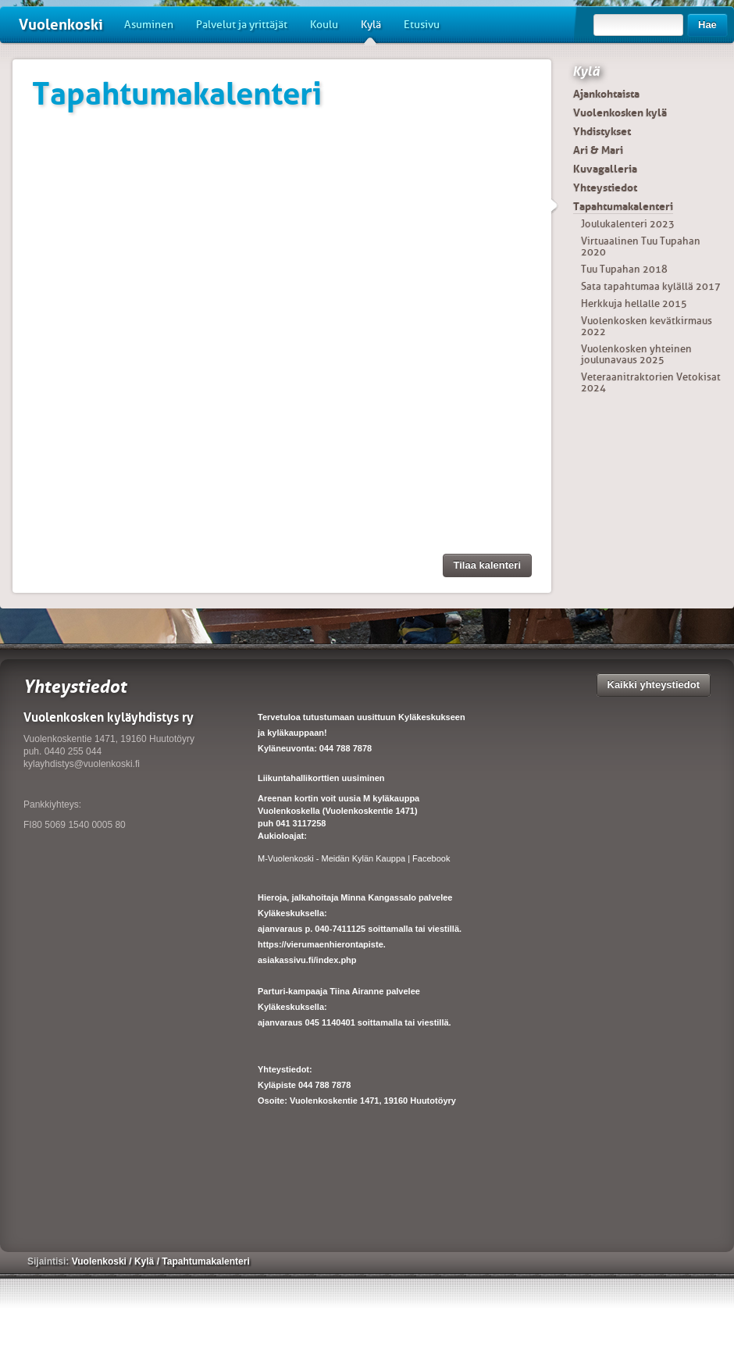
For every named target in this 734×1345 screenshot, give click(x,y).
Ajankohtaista (606, 94)
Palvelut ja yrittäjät (241, 24)
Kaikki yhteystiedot (654, 684)
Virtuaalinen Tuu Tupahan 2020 (640, 246)
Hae (707, 24)
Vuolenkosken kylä (620, 112)
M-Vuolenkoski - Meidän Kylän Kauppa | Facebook (354, 858)
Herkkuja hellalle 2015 (634, 303)
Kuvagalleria (605, 169)
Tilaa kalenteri (487, 565)
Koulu (324, 24)
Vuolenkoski (61, 25)
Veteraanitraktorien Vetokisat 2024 (651, 382)
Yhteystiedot (605, 187)
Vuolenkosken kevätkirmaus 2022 (646, 326)
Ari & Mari (598, 150)
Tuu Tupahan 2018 (624, 269)
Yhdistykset (602, 131)
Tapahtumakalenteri (623, 206)
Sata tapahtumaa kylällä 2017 (651, 286)
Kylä (371, 30)
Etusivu (422, 24)
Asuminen (148, 24)
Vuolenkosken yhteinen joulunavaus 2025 (636, 354)
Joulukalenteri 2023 (628, 223)
